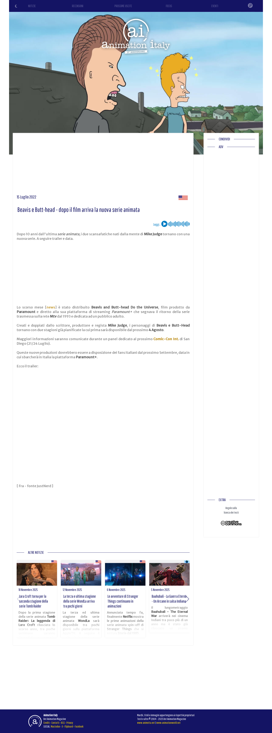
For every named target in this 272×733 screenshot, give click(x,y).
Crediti (46, 722)
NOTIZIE (32, 6)
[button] (187, 599)
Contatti (55, 722)
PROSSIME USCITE (123, 6)
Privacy (69, 722)
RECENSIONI (77, 6)
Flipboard (69, 726)
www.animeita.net (146, 722)
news (50, 307)
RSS (63, 722)
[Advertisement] (103, 165)
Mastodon (55, 726)
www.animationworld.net (168, 722)
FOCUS (169, 6)
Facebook (79, 726)
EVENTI (214, 6)
